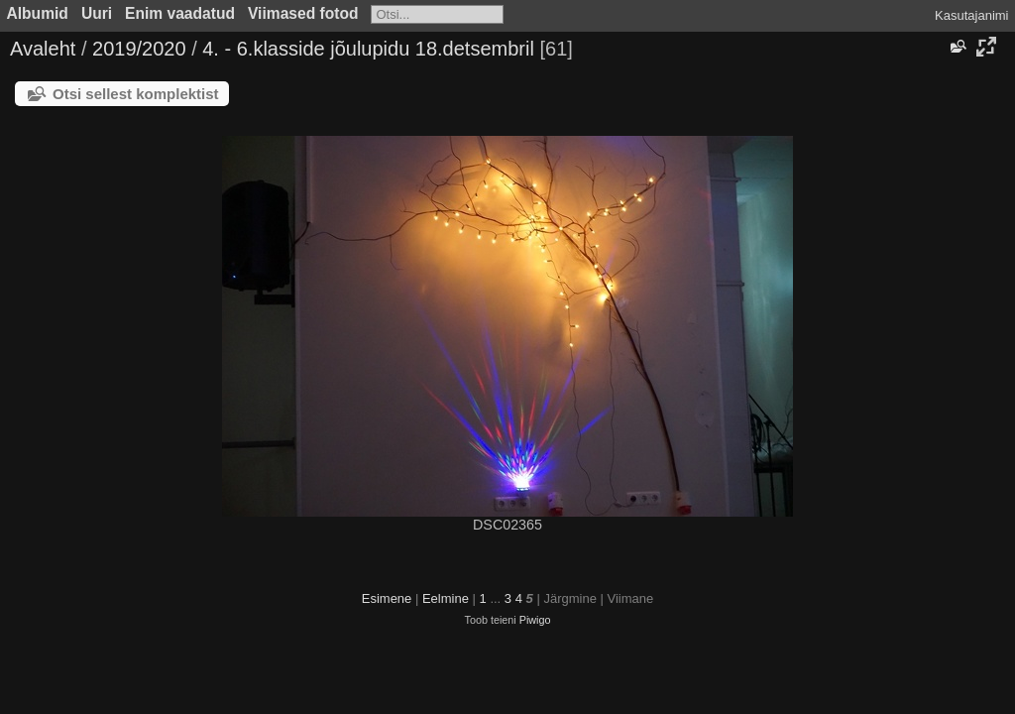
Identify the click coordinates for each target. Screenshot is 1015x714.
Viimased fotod (303, 13)
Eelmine (445, 598)
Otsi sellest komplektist (136, 93)
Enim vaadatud (180, 13)
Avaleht (42, 49)
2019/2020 (139, 49)
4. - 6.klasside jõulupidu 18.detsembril (368, 49)
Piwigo (535, 620)
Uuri (96, 13)
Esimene (387, 598)
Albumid (37, 13)
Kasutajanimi (971, 15)
